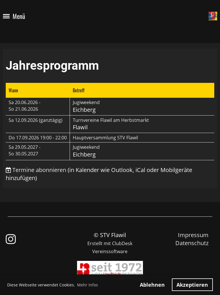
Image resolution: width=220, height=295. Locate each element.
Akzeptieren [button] (192, 284)
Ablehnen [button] (152, 284)
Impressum (193, 235)
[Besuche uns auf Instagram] (11, 239)
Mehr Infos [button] (87, 285)
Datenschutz (192, 243)
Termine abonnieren (39, 170)
